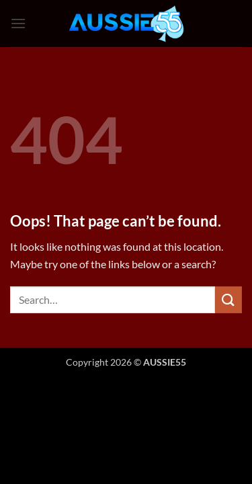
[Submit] (228, 299)
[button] (18, 23)
